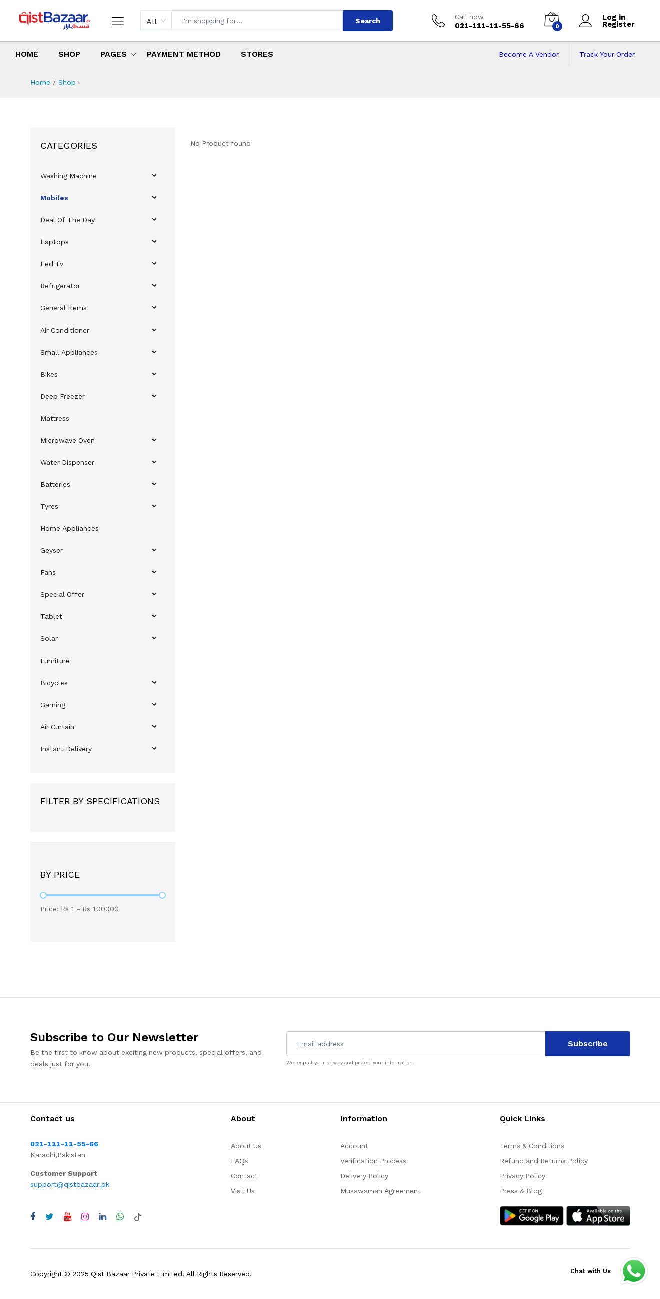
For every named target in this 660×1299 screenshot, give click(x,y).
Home (26, 54)
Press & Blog (521, 1191)
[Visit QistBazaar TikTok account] (138, 1217)
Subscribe (588, 1043)
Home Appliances (69, 528)
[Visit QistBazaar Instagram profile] (85, 1217)
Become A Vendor (529, 54)
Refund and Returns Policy (544, 1161)
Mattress (54, 418)
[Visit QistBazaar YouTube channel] (67, 1217)
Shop (69, 54)
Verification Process (373, 1161)
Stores (257, 54)
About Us (246, 1146)
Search (367, 21)
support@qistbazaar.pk (69, 1184)
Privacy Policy (522, 1176)
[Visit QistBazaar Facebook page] (32, 1217)
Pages (113, 54)
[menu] (102, 462)
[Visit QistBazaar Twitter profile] (49, 1217)
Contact (244, 1176)
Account (354, 1146)
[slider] (43, 895)
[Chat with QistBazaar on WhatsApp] (120, 1217)
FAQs (239, 1161)
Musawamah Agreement (380, 1191)
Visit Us (243, 1191)
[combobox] (156, 20)
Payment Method (184, 54)
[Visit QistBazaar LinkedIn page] (102, 1217)
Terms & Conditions (532, 1146)
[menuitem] (103, 176)
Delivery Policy (364, 1176)
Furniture (55, 661)
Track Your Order (607, 54)
